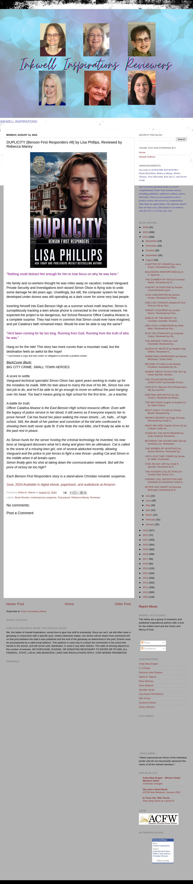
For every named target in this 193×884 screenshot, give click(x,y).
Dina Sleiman (146, 681)
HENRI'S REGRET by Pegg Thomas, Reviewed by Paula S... (165, 419)
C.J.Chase (144, 668)
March (149, 514)
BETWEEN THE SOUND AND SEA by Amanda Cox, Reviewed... (165, 442)
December (151, 241)
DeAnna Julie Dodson (151, 672)
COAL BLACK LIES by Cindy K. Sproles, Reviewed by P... (162, 465)
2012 (146, 582)
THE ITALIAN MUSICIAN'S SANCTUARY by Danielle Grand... (165, 381)
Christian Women (160, 856)
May (148, 505)
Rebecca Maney (80, 497)
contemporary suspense (43, 497)
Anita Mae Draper (148, 663)
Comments (148, 648)
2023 (146, 530)
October (150, 250)
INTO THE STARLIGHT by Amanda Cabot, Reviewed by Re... (164, 335)
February (151, 519)
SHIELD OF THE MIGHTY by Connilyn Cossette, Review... (162, 319)
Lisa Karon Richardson (151, 694)
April (148, 510)
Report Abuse (148, 606)
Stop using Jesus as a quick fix (158, 800)
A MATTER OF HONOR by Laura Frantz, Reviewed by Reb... (163, 265)
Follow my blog (163, 861)
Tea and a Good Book (155, 789)
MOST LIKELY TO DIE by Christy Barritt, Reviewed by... (163, 411)
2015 (146, 568)
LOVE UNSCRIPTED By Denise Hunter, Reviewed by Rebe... (162, 296)
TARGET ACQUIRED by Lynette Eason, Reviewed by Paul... (162, 311)
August (150, 260)
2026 (146, 227)
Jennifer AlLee (146, 689)
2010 (146, 592)
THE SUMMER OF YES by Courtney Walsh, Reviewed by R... (165, 281)
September (152, 255)
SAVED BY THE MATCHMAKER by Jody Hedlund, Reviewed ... (164, 434)
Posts (145, 642)
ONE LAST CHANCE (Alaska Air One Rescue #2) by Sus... (165, 304)
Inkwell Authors (147, 156)
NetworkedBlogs (160, 840)
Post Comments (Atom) (34, 611)
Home (69, 604)
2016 (146, 563)
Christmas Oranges (153, 783)
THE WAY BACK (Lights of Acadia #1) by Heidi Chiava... (165, 404)
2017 (146, 559)
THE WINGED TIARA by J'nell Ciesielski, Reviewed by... (161, 342)
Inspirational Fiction (161, 851)
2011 (146, 587)
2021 (146, 539)
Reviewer (95, 497)
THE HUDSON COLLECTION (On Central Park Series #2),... (163, 473)
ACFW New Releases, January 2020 (161, 792)
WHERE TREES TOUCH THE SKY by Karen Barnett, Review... (165, 373)
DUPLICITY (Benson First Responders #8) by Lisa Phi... (166, 388)
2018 (146, 554)
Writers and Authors (161, 854)
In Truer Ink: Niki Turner (156, 798)
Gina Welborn (146, 685)
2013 (146, 578)
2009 (146, 597)
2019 (146, 549)
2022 (146, 535)
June (149, 500)
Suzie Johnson (147, 707)
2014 (146, 573)
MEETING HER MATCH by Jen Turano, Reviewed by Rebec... (162, 396)
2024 (146, 237)
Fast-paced (64, 497)
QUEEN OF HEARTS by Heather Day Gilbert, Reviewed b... (165, 350)
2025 (146, 232)
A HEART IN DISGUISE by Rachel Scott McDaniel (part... (163, 289)
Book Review (22, 497)
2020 (146, 544)
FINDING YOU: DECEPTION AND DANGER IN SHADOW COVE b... (165, 480)
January (150, 524)
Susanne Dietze (147, 702)
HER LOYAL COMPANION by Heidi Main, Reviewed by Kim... (164, 327)
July (148, 496)
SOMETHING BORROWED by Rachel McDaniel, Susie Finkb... (166, 358)
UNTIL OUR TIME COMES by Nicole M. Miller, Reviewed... (165, 458)
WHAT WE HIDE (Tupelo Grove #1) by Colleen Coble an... (166, 427)
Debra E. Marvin (148, 676)
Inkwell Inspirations (161, 846)
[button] (60, 484)
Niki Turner (145, 698)
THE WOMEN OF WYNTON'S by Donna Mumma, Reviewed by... (163, 450)
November (151, 245)
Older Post (123, 604)
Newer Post (15, 604)
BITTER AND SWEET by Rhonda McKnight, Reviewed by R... (163, 488)
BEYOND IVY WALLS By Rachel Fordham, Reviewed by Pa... (163, 365)
